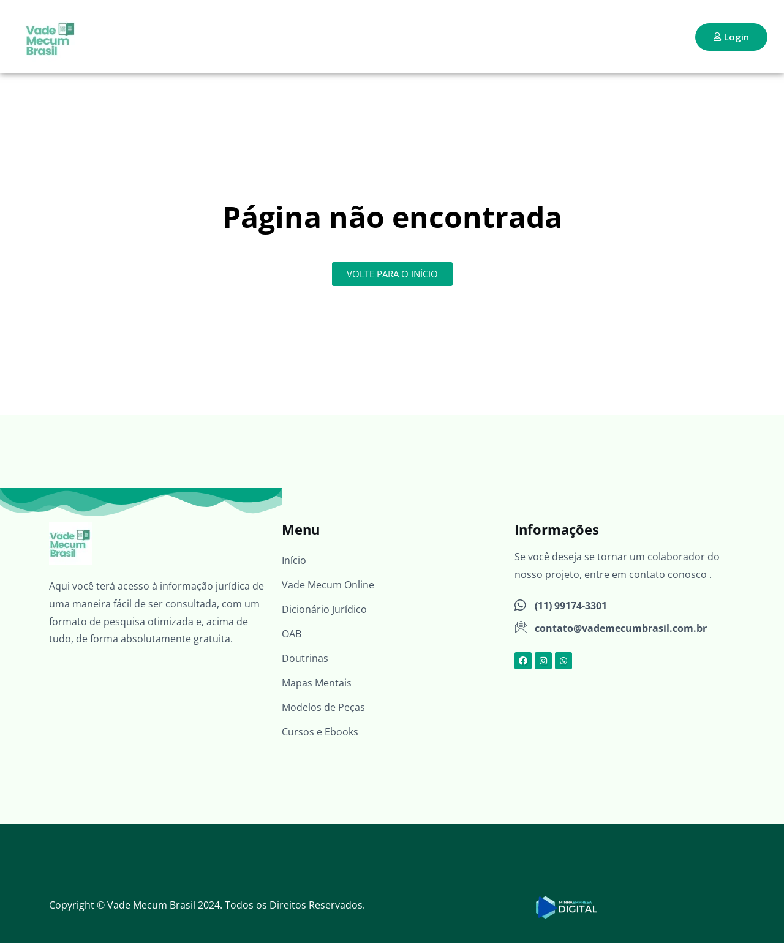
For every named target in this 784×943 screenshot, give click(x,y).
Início (294, 560)
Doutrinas (305, 658)
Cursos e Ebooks (320, 731)
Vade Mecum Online (328, 585)
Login (731, 37)
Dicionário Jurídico (324, 609)
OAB (291, 634)
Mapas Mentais (317, 682)
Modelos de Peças (323, 707)
